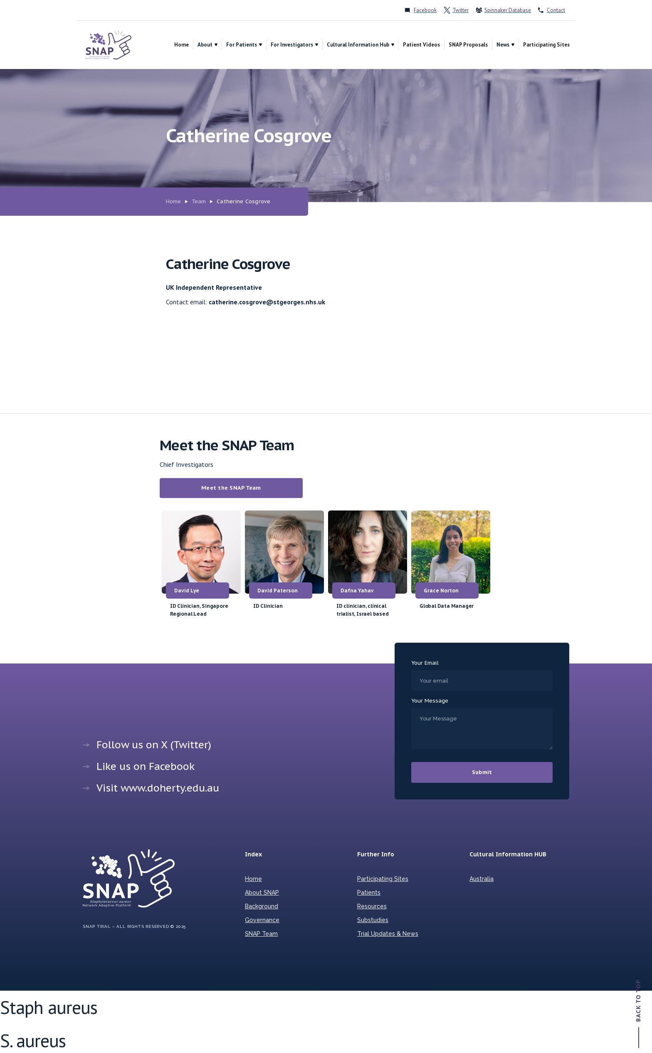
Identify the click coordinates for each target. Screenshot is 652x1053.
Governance (262, 920)
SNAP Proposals (468, 44)
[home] (108, 44)
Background (261, 906)
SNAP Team (261, 933)
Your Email (425, 662)
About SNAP (262, 892)
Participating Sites (546, 44)
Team (199, 201)
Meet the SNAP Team (231, 487)
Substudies (372, 920)
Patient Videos (421, 44)
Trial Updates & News (387, 933)
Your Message (429, 700)
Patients (368, 892)
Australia (481, 878)
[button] (207, 44)
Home (181, 44)
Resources (372, 906)
